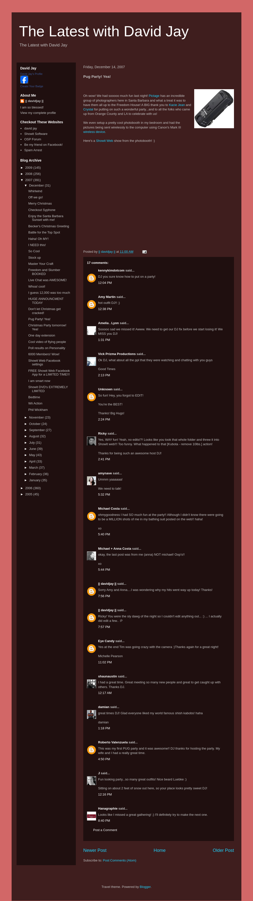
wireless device (94, 132)
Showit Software (35, 134)
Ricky (102, 433)
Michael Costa (109, 508)
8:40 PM (104, 820)
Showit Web (104, 141)
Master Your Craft (40, 264)
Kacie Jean (177, 105)
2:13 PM (104, 375)
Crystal (88, 109)
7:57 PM (104, 627)
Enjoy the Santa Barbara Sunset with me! (45, 218)
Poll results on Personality (46, 348)
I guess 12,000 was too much (49, 292)
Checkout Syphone (41, 210)
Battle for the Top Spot (44, 232)
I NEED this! (37, 245)
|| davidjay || (107, 584)
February (36, 474)
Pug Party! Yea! (39, 319)
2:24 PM (104, 419)
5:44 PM (104, 569)
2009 (29, 167)
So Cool (34, 251)
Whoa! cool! (36, 286)
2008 (29, 174)
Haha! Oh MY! (38, 239)
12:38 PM (105, 309)
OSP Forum (32, 139)
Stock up (34, 257)
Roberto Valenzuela (113, 742)
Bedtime (34, 397)
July (32, 442)
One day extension (41, 335)
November (37, 417)
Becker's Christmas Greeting (48, 226)
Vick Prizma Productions (117, 354)
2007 (29, 180)
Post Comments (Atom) (119, 860)
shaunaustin (107, 676)
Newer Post (94, 850)
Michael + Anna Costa (114, 548)
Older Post (223, 850)
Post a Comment (105, 830)
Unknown (105, 389)
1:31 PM (104, 340)
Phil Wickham (38, 410)
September (37, 430)
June (33, 449)
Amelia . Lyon (108, 323)
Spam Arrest (33, 150)
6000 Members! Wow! (43, 354)
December (37, 185)
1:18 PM (104, 728)
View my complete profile (38, 113)
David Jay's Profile (31, 73)
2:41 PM (104, 459)
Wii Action (35, 403)
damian (103, 707)
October (35, 424)
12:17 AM (105, 693)
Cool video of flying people (47, 342)
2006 (29, 488)
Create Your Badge (31, 86)
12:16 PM (105, 794)
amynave (105, 473)
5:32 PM (104, 494)
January (35, 480)
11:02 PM (105, 662)
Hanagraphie (108, 808)
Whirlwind (35, 191)
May (32, 455)
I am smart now (39, 381)
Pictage (154, 96)
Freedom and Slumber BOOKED (44, 272)
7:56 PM (104, 596)
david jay (30, 128)
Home (160, 850)
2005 (29, 494)
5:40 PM (104, 534)
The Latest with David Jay (104, 31)
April (33, 461)
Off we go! (35, 197)
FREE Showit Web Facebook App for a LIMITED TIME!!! (49, 373)
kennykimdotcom (111, 270)
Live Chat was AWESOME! (47, 280)
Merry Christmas (40, 203)
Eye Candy (106, 641)
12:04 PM (105, 283)
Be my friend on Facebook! (43, 145)
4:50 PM (104, 759)
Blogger (145, 887)
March (34, 467)
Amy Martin (107, 297)
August (34, 436)
